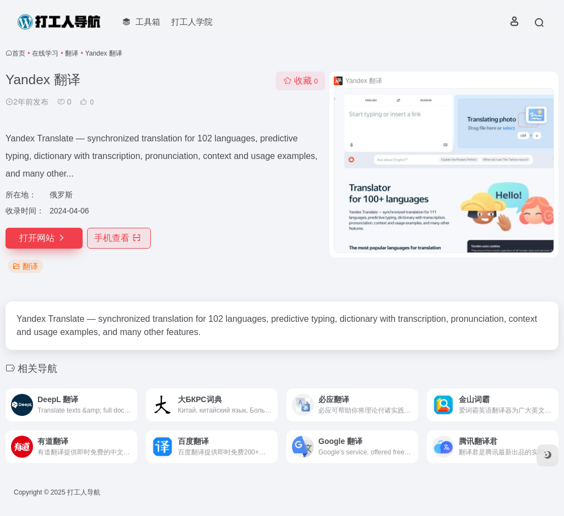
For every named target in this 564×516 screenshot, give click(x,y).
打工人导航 (83, 492)
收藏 (300, 80)
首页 (18, 53)
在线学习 (45, 53)
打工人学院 (192, 21)
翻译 (71, 53)
